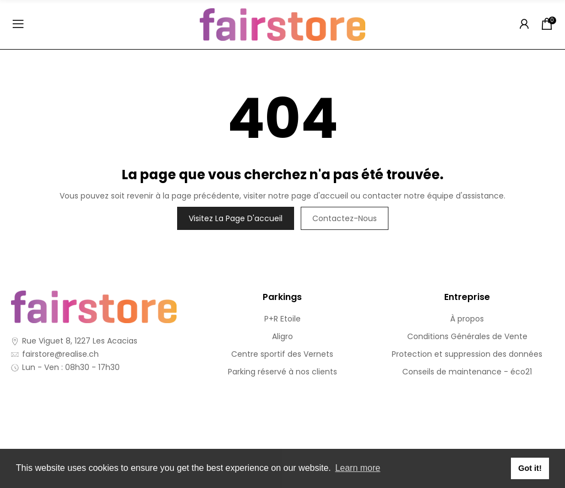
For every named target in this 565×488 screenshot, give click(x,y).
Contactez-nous (344, 218)
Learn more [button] (357, 468)
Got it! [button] (529, 468)
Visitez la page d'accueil (235, 218)
